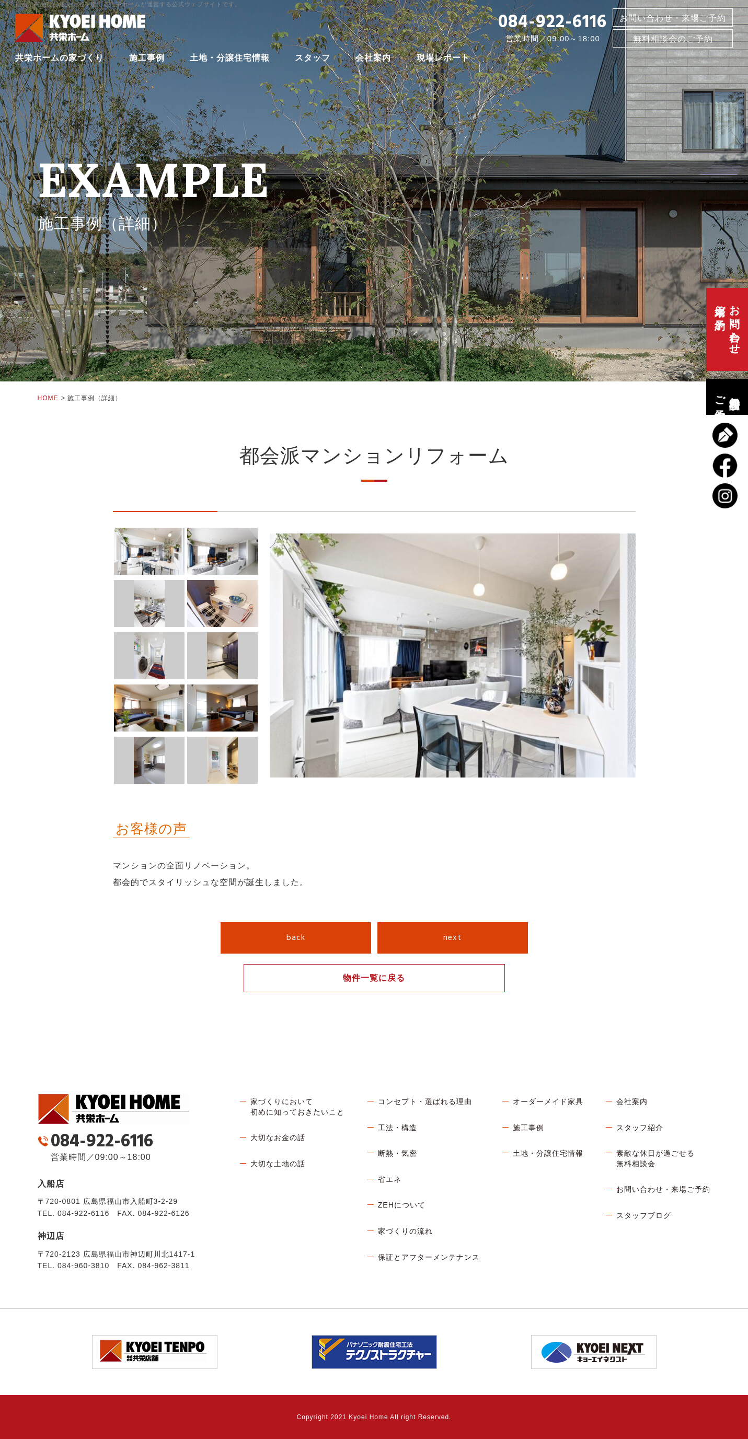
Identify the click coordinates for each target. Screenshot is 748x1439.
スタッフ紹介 (639, 1127)
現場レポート (443, 59)
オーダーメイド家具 (548, 1101)
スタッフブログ (643, 1215)
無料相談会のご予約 (727, 396)
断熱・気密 (397, 1153)
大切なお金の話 (277, 1137)
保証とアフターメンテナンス (429, 1257)
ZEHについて (401, 1205)
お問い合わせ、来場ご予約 (727, 329)
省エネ (389, 1179)
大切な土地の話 (277, 1163)
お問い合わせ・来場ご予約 (672, 20)
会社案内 (373, 59)
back (295, 938)
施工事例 (147, 59)
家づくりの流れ (405, 1231)
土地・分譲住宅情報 (230, 59)
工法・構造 (397, 1127)
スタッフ (312, 59)
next (452, 938)
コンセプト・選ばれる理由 (425, 1101)
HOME (48, 398)
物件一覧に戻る (374, 977)
